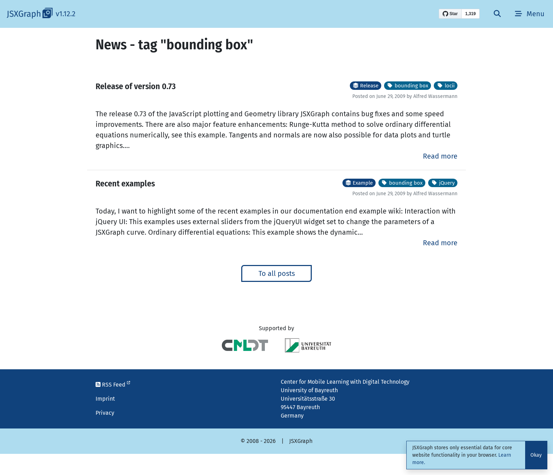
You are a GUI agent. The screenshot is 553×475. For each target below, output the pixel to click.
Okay (536, 455)
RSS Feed (113, 384)
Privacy (105, 412)
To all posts (277, 273)
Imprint (105, 398)
